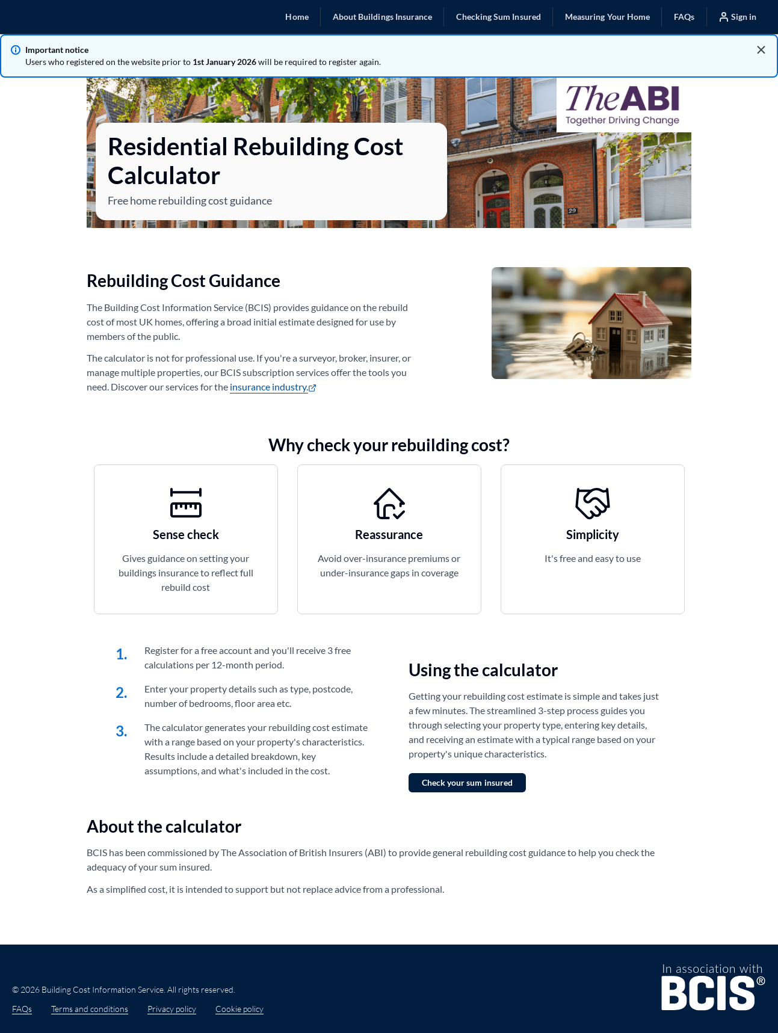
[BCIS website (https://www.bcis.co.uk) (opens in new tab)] (713, 989)
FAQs (22, 1009)
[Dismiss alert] (761, 50)
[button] (296, 16)
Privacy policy (171, 1009)
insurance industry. (273, 386)
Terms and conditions (89, 1009)
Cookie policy (239, 1009)
